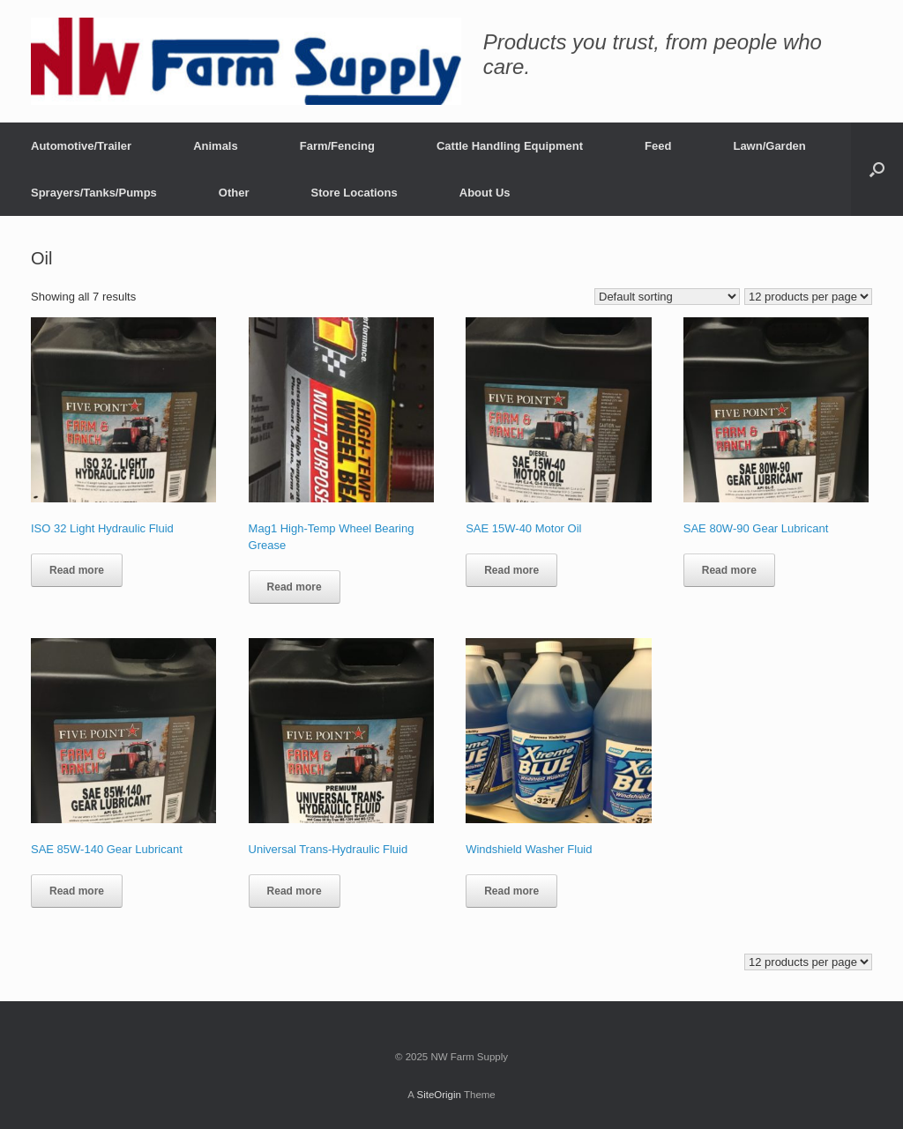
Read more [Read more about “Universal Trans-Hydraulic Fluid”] (294, 891)
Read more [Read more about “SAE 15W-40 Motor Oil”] (511, 570)
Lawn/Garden (769, 145)
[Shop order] (667, 296)
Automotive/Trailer (81, 145)
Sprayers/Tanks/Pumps (94, 192)
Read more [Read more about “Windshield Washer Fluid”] (511, 891)
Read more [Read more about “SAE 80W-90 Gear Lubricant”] (729, 570)
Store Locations (354, 192)
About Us (485, 192)
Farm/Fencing (337, 145)
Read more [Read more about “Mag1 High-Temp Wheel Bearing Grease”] (294, 587)
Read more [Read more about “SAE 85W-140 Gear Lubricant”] (76, 891)
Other (234, 192)
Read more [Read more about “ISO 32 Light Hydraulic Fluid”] (76, 570)
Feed (658, 145)
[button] (877, 169)
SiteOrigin (438, 1094)
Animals (215, 145)
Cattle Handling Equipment (510, 145)
